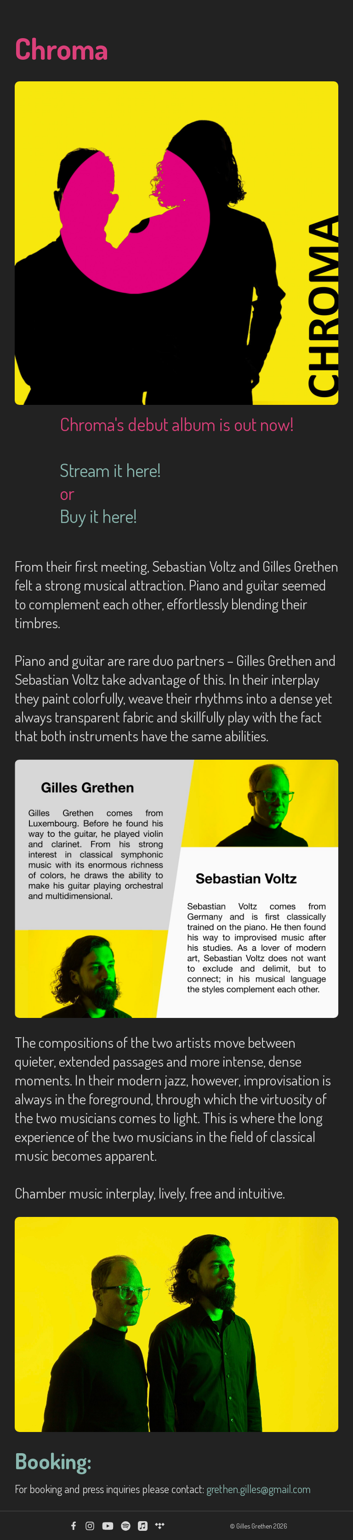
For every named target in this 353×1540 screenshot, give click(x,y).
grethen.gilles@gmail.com (258, 1489)
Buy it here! (98, 515)
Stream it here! (110, 469)
